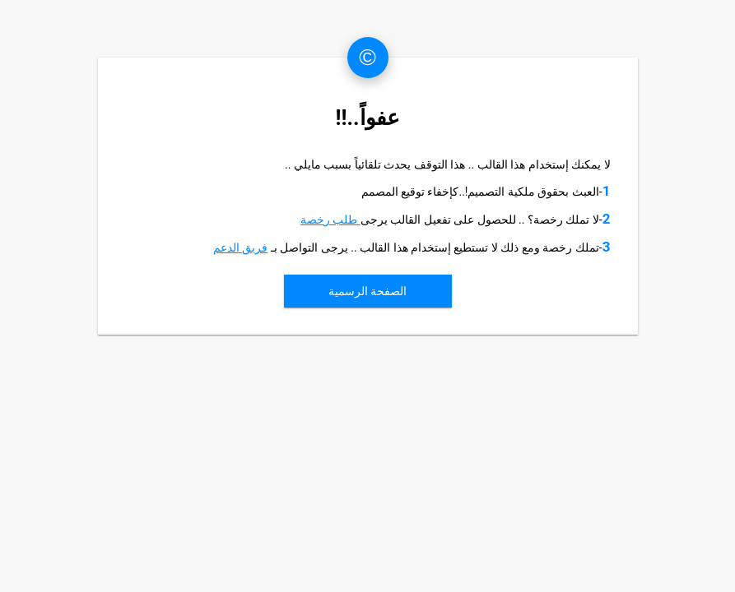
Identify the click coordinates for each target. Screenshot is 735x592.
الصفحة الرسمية (367, 291)
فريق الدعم (240, 247)
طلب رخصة (330, 219)
